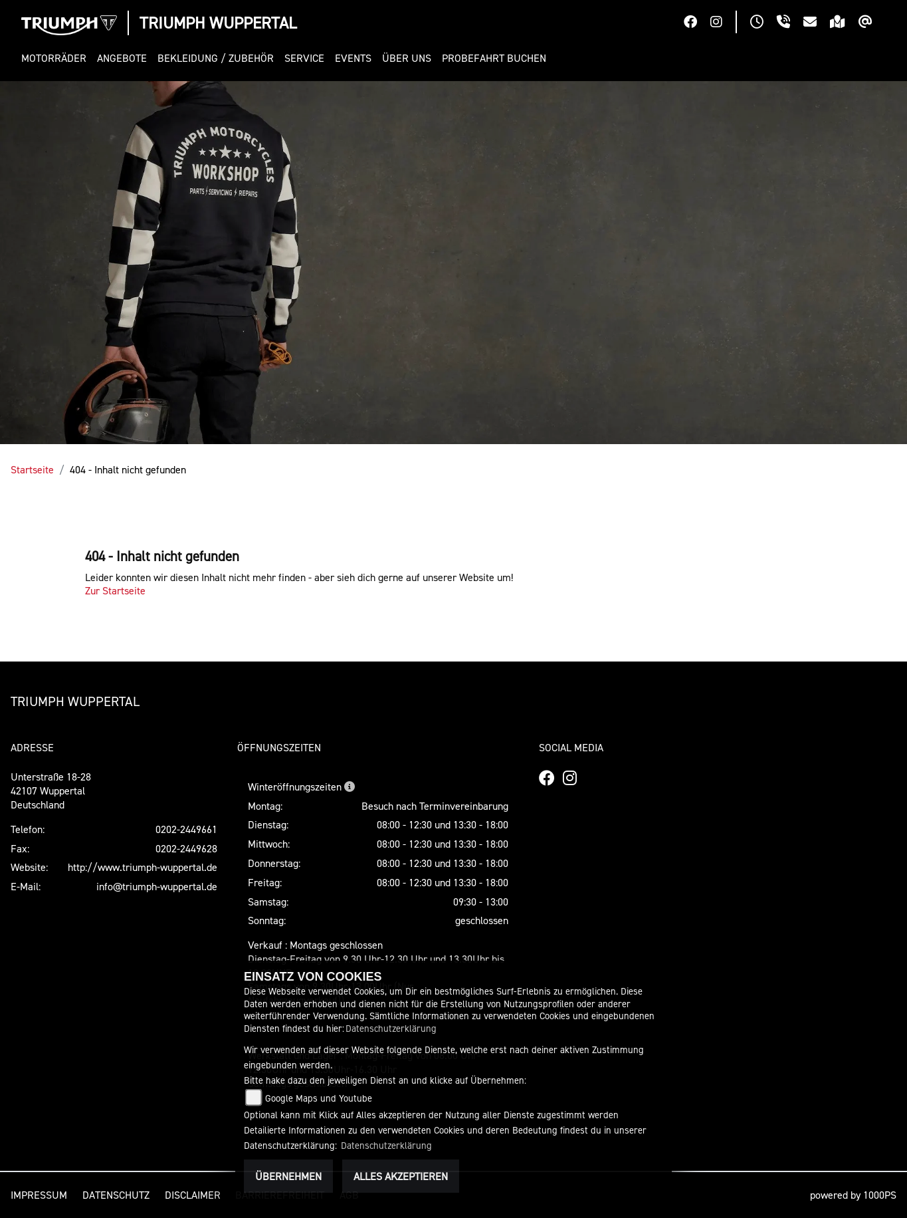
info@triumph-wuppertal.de (156, 886)
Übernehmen (288, 1176)
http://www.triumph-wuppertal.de (142, 867)
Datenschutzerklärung (391, 1028)
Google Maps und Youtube (318, 1098)
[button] (56, 58)
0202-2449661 (186, 829)
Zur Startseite (115, 590)
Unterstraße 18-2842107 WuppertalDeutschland (51, 790)
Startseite (32, 469)
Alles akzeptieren (400, 1176)
